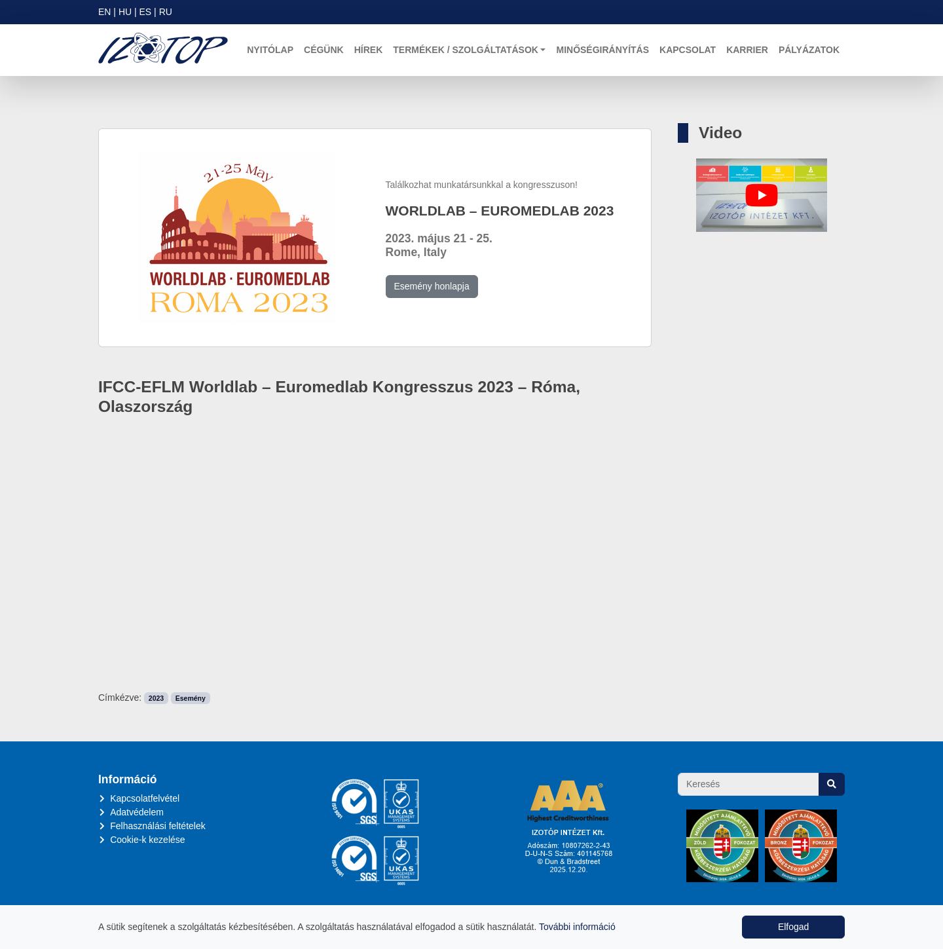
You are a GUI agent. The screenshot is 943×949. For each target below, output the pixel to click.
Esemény (191, 698)
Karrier (747, 50)
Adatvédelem (137, 812)
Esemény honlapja (432, 286)
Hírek (368, 50)
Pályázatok (809, 50)
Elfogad (793, 926)
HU (125, 12)
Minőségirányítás (602, 50)
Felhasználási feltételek (158, 826)
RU (165, 12)
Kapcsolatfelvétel (144, 798)
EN (104, 12)
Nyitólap (270, 50)
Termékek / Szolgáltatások (465, 50)
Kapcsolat (687, 50)
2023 (156, 698)
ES (145, 12)
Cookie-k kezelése (147, 839)
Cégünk (324, 50)
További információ (577, 926)
